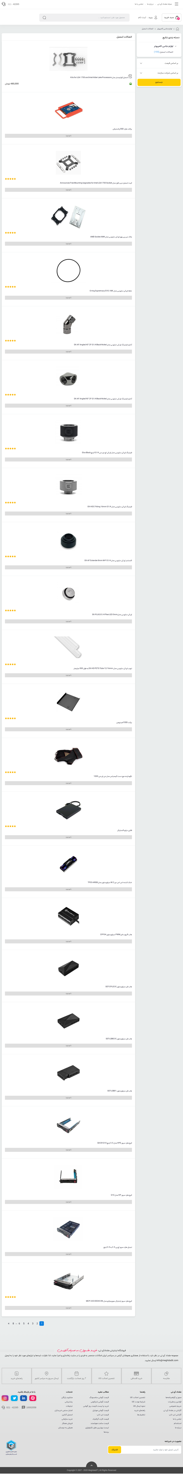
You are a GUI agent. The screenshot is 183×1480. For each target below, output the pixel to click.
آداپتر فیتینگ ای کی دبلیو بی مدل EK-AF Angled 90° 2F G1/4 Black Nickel (103, 399)
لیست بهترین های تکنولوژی (97, 1427)
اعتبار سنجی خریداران (64, 1410)
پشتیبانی (69, 1401)
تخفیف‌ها (141, 1414)
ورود (150, 17)
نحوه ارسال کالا (139, 1406)
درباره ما (150, 4)
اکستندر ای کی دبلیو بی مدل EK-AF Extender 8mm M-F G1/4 (108, 560)
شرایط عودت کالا (138, 1401)
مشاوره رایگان (67, 1397)
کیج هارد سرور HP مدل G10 (121, 1195)
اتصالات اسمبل (147, 28)
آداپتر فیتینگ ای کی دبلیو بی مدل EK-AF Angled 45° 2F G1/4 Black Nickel (103, 345)
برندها (106, 1432)
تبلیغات (69, 1406)
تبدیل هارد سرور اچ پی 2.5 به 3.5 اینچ (118, 1247)
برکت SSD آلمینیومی (124, 722)
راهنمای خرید (139, 1410)
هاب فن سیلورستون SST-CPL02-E (118, 986)
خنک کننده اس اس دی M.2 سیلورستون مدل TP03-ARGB (110, 882)
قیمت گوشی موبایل (101, 1410)
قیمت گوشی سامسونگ (99, 1397)
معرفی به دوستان (65, 1427)
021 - (13, 4)
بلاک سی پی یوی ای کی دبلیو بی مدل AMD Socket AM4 (111, 237)
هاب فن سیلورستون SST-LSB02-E (119, 1039)
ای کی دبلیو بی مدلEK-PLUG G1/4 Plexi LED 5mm (112, 614)
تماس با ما (139, 4)
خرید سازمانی (67, 1419)
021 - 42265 (12, 1407)
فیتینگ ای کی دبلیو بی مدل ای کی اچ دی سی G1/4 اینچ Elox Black (107, 452)
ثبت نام (142, 17)
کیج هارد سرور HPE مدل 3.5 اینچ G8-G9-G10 (114, 1143)
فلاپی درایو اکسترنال (124, 830)
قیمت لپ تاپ (103, 1414)
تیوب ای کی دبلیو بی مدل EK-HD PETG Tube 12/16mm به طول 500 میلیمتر (103, 668)
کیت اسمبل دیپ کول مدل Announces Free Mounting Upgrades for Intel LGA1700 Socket (96, 183)
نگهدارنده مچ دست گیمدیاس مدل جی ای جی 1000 (113, 776)
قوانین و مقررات (174, 1401)
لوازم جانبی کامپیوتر (164, 28)
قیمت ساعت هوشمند (100, 1423)
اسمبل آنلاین (67, 1414)
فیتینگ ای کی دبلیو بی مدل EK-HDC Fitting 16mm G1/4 (110, 506)
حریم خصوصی (175, 1406)
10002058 (31, 1407)
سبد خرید (172, 18)
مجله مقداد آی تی (164, 4)
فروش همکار (67, 1423)
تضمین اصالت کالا (137, 1397)
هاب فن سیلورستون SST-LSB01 (119, 1091)
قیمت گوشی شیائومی (100, 1401)
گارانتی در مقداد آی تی (172, 1410)
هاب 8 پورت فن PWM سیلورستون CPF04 (116, 934)
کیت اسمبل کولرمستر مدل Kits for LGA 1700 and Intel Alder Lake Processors (101, 77)
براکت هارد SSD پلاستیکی (122, 129)
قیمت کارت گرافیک (101, 1419)
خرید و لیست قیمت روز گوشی (96, 1406)
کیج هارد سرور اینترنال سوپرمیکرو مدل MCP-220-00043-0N (109, 1301)
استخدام (177, 1423)
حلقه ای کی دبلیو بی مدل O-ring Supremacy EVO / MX (111, 291)
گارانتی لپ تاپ (175, 1414)
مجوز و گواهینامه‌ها (173, 1397)
